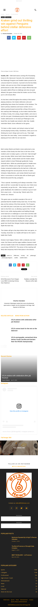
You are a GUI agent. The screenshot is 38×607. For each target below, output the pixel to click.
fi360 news (16, 255)
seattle (16, 257)
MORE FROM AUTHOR (22, 316)
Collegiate (4, 572)
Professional (8, 17)
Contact (31, 600)
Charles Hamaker (7, 33)
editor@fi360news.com (23, 503)
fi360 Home (6, 600)
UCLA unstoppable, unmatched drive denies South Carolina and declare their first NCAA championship (24, 339)
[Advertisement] (19, 4)
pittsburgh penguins (7, 257)
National (3, 589)
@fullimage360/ (19, 466)
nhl (27, 255)
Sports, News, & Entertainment (19, 601)
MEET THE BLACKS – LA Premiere (22, 555)
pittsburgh (33, 255)
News (2, 583)
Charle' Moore (6, 380)
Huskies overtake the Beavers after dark (30, 280)
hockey (23, 255)
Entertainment (5, 581)
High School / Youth (7, 578)
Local (2, 586)
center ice (9, 255)
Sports (2, 17)
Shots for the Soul (6, 592)
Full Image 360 (6, 437)
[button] (35, 9)
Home (2, 14)
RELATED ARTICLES (7, 316)
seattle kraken (23, 257)
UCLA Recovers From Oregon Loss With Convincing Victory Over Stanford (10, 281)
